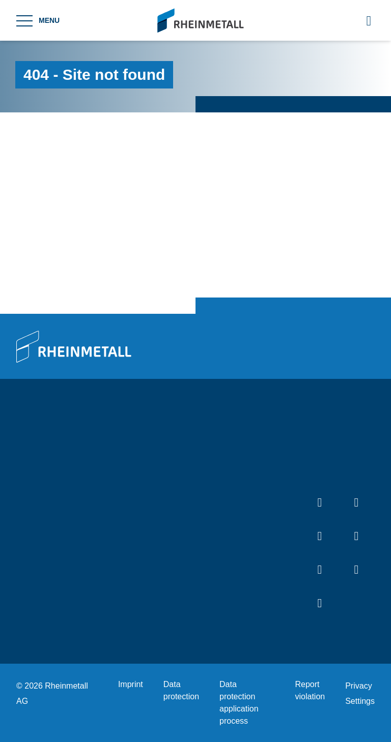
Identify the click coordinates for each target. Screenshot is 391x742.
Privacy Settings (360, 693)
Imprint (130, 684)
